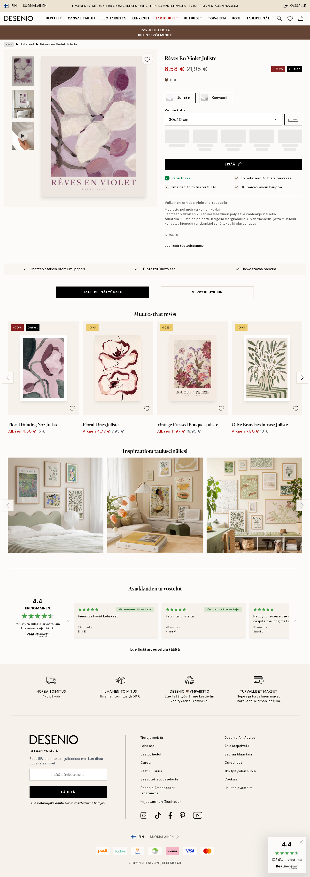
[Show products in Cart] (300, 18)
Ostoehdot (233, 763)
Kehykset (141, 18)
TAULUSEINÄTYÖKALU (103, 292)
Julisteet (53, 18)
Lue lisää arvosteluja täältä (155, 649)
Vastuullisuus (151, 771)
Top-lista (217, 18)
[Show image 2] (23, 104)
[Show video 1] (23, 136)
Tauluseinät (258, 18)
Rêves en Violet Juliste (59, 44)
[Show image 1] (23, 71)
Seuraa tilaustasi (238, 754)
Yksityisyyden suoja (240, 771)
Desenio (169, 863)
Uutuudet (193, 18)
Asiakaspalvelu (237, 746)
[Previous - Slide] (8, 378)
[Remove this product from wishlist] (147, 59)
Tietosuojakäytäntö (50, 803)
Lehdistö (147, 746)
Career (146, 763)
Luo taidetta (113, 18)
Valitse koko (175, 110)
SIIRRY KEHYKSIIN (207, 292)
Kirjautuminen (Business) (160, 802)
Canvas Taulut (82, 18)
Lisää (233, 164)
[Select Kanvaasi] (216, 98)
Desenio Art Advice (240, 738)
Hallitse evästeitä (239, 788)
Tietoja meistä (151, 738)
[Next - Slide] (302, 378)
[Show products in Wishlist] (290, 18)
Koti (236, 18)
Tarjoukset (166, 18)
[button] (293, 119)
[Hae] (279, 18)
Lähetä (68, 792)
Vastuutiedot (151, 754)
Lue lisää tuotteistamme (184, 246)
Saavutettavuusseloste (159, 779)
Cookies (231, 779)
